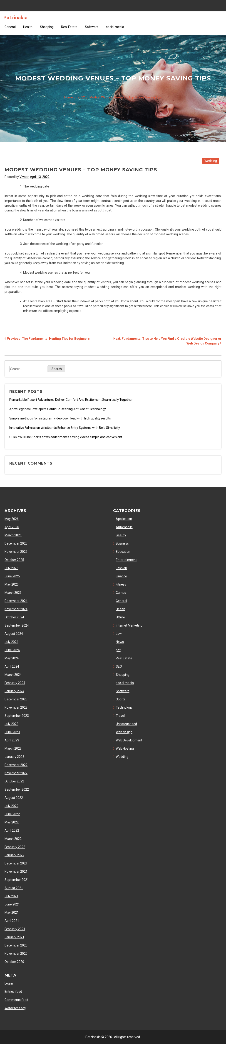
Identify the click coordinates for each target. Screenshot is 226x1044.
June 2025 (12, 576)
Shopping (47, 27)
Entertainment (126, 560)
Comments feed (16, 1000)
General (10, 27)
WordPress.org (15, 1008)
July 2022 (11, 806)
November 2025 (16, 551)
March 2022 (13, 839)
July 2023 (11, 724)
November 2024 (16, 609)
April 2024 (12, 666)
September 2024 (17, 625)
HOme (120, 617)
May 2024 (12, 658)
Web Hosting (125, 748)
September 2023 (17, 715)
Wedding (210, 161)
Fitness (121, 584)
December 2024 (16, 601)
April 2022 (12, 830)
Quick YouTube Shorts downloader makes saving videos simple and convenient (65, 437)
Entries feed (13, 991)
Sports (120, 699)
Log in (9, 983)
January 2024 (14, 691)
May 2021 (12, 912)
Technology (124, 707)
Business (122, 543)
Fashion (121, 568)
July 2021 (11, 896)
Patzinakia (15, 18)
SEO (119, 666)
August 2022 (14, 798)
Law (119, 633)
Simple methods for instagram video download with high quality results (60, 418)
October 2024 (14, 617)
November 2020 (16, 953)
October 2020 (14, 962)
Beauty (121, 535)
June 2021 (12, 904)
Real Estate (69, 27)
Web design (124, 732)
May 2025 (12, 584)
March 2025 (13, 592)
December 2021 (16, 863)
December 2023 (16, 699)
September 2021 (17, 880)
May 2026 (12, 519)
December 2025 (16, 543)
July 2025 (11, 568)
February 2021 (15, 929)
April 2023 (12, 740)
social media (115, 27)
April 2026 (12, 527)
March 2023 (13, 748)
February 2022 (15, 847)
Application (124, 519)
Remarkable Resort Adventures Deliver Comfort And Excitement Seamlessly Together (71, 399)
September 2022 (17, 789)
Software (92, 27)
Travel (120, 715)
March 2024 (13, 674)
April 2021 (12, 921)
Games (121, 592)
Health (27, 27)
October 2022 (14, 781)
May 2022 (12, 822)
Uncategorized (126, 724)
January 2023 (14, 757)
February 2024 (15, 683)
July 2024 (11, 642)
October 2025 (14, 560)
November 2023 (16, 707)
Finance (121, 576)
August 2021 (14, 888)
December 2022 (16, 765)
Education (123, 551)
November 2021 (16, 871)
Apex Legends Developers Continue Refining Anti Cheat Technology (57, 409)
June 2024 (12, 650)
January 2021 (14, 937)
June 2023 (12, 732)
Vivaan (24, 177)
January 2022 (14, 855)
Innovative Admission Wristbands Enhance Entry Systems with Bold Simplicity (64, 427)
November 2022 (16, 773)
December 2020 (16, 945)
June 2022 (12, 814)
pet (118, 650)
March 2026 (13, 535)
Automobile (124, 527)
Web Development (129, 740)
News (120, 642)
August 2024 (14, 633)
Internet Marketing (129, 625)
